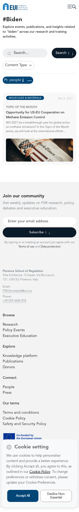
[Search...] (25, 53)
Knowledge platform (20, 356)
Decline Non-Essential (56, 495)
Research (10, 325)
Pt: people (18, 80)
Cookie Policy (14, 418)
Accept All (23, 495)
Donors (9, 367)
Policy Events (14, 330)
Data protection (51, 246)
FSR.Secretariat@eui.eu (17, 291)
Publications (13, 361)
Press (7, 393)
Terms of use (26, 246)
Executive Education (20, 336)
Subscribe (39, 232)
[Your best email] (39, 221)
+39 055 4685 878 (14, 300)
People (9, 387)
